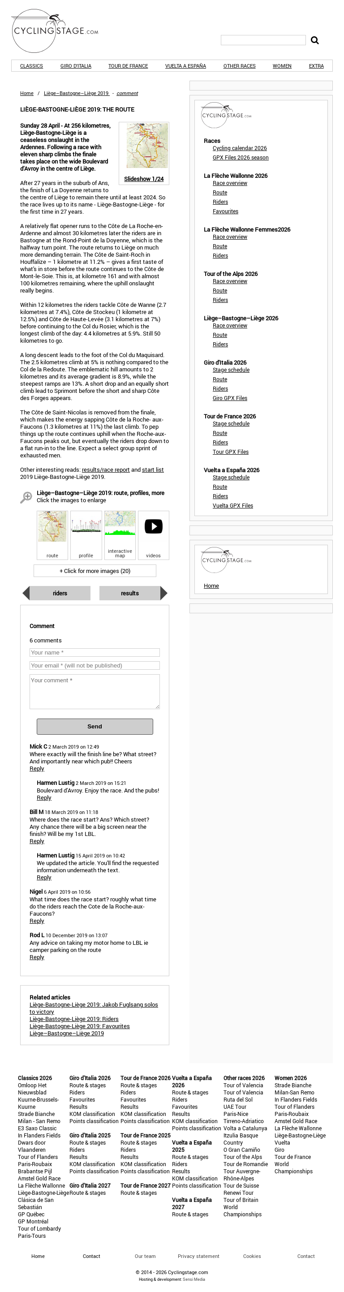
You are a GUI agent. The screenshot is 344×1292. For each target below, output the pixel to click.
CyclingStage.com (60, 31)
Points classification (94, 1120)
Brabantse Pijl (35, 1171)
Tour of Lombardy (39, 1228)
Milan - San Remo (39, 1120)
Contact (306, 1256)
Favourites (225, 211)
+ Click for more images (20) (95, 571)
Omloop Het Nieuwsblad (32, 1088)
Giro (279, 1149)
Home (27, 93)
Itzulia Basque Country (241, 1139)
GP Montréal (33, 1221)
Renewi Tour (239, 1192)
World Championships (243, 1210)
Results (130, 593)
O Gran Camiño (242, 1149)
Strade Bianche (36, 1113)
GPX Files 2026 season (241, 157)
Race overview (230, 182)
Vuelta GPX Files (233, 505)
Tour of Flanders (38, 1156)
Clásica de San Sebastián (36, 1203)
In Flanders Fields (39, 1135)
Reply (37, 768)
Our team (145, 1256)
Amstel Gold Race (39, 1178)
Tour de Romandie (246, 1163)
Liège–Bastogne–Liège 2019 (67, 1033)
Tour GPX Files (231, 451)
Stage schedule (231, 369)
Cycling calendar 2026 (240, 147)
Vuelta (282, 1142)
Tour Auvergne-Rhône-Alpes (242, 1174)
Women (282, 65)
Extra (316, 65)
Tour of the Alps (243, 1156)
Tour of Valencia (243, 1085)
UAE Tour (235, 1106)
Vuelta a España (185, 65)
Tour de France (128, 65)
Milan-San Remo (294, 1092)
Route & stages (87, 1085)
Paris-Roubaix (35, 1163)
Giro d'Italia (75, 65)
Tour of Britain (241, 1199)
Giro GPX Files (230, 397)
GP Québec (31, 1214)
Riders (60, 593)
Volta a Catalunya (245, 1128)
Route (220, 192)
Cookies (252, 1256)
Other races (240, 65)
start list (153, 469)
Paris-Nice (236, 1113)
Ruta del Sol (238, 1099)
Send (94, 726)
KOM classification (92, 1113)
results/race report (106, 469)
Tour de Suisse (241, 1185)
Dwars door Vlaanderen (32, 1146)
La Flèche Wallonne (41, 1185)
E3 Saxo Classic (37, 1128)
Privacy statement (198, 1256)
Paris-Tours (32, 1235)
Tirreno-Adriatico (244, 1120)
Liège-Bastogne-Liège (43, 1192)
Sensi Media (194, 1279)
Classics (31, 65)
